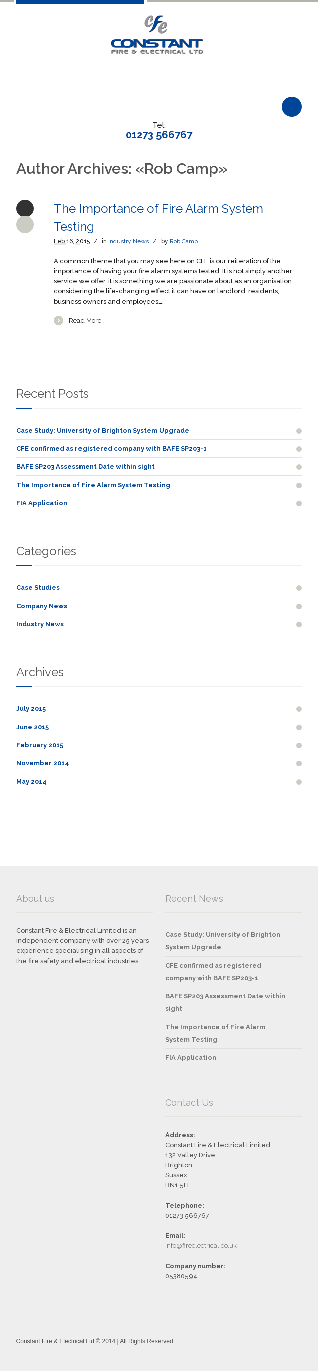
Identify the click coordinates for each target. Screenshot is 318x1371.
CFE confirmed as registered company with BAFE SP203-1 (111, 448)
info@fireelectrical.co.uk (201, 1245)
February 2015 (39, 745)
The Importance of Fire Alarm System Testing (93, 485)
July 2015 (31, 708)
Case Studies (38, 587)
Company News (41, 606)
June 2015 (32, 727)
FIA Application (41, 503)
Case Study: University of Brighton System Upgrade (102, 430)
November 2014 (42, 763)
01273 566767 (159, 135)
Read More (85, 320)
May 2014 (31, 781)
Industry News (128, 241)
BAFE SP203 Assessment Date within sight (85, 466)
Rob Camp (184, 241)
